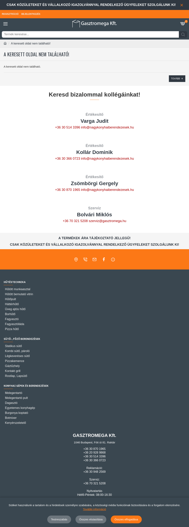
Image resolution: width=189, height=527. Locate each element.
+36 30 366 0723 (67, 158)
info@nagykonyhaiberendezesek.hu (107, 127)
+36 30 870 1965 (67, 190)
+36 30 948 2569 (94, 471)
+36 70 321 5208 (75, 221)
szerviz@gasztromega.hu (107, 221)
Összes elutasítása (91, 519)
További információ (94, 509)
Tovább (175, 78)
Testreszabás (59, 519)
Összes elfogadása (126, 519)
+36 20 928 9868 (94, 452)
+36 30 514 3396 (67, 127)
